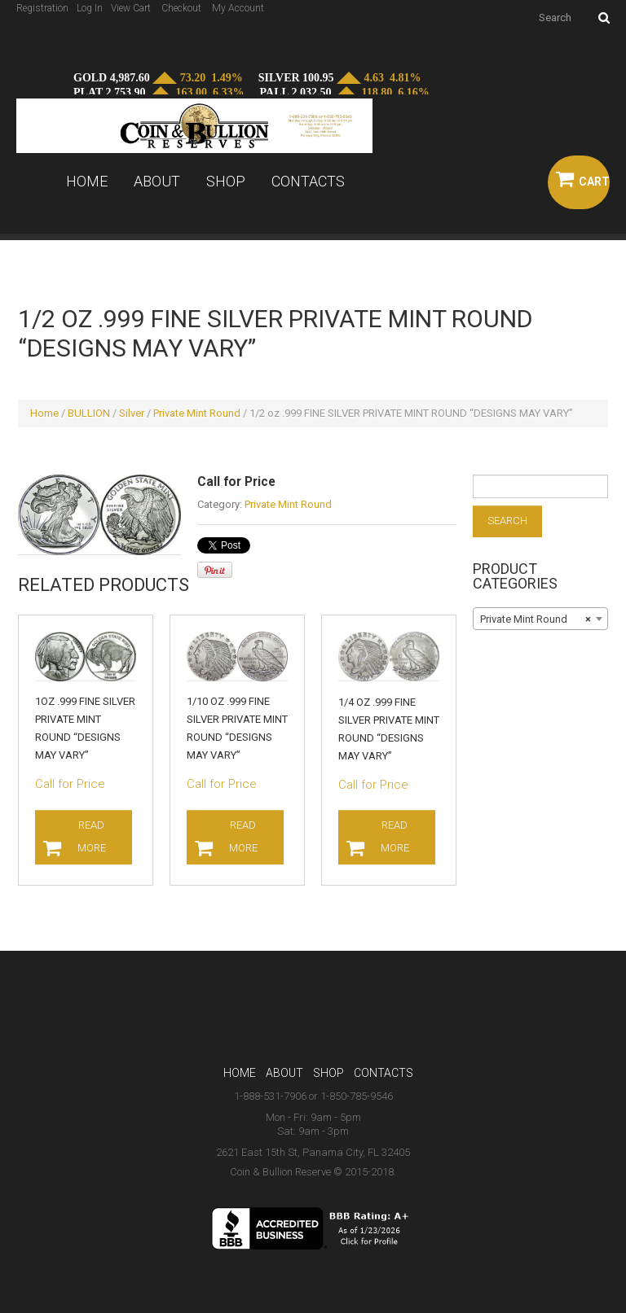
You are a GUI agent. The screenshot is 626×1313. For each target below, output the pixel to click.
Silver (131, 413)
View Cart (131, 8)
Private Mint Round (196, 413)
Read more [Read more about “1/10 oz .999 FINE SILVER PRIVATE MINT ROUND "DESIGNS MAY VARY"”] (244, 836)
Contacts (308, 181)
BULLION (89, 413)
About (157, 181)
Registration (42, 8)
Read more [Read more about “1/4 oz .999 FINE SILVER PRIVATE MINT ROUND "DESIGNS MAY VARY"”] (395, 836)
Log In (90, 8)
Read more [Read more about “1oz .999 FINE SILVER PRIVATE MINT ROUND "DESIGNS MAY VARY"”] (92, 836)
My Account (238, 8)
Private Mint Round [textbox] (535, 619)
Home (87, 181)
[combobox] (540, 618)
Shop (225, 181)
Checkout (181, 8)
